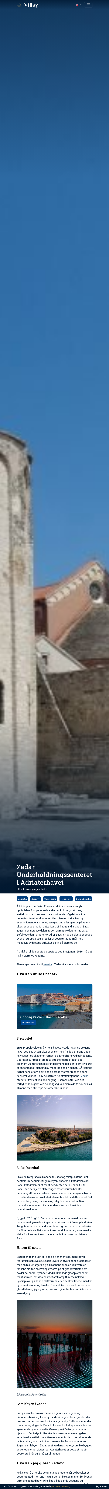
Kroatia (48, 964)
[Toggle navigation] (88, 5)
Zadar (84, 1075)
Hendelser (66, 899)
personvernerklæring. (61, 1486)
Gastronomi (50, 899)
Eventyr (35, 899)
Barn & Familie (83, 899)
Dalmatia (22, 899)
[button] (79, 4)
